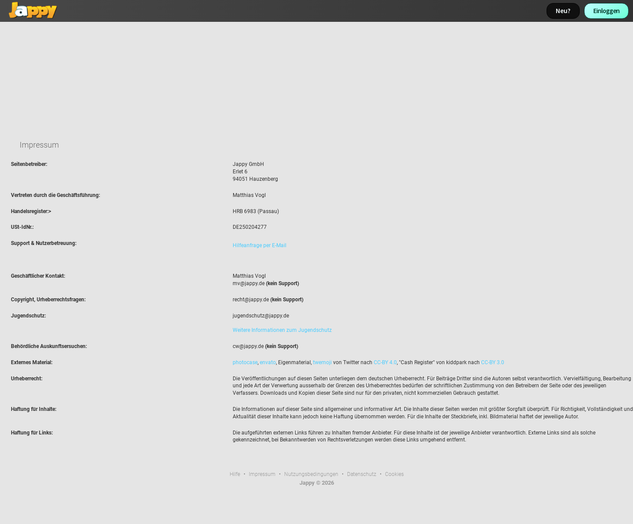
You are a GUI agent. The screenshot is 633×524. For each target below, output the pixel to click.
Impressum (262, 474)
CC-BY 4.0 (385, 362)
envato (268, 362)
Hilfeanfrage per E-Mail (259, 245)
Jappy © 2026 (316, 482)
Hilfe (235, 474)
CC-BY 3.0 (492, 362)
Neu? (563, 11)
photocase (245, 362)
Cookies (394, 474)
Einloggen (606, 11)
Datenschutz (361, 474)
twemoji (322, 362)
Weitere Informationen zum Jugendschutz (282, 330)
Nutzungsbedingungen (311, 474)
